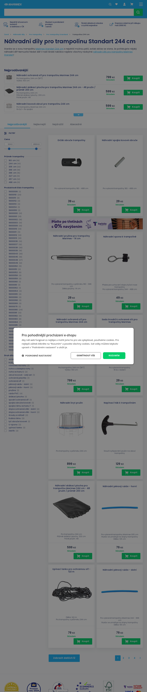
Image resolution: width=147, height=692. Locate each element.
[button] (37, 355)
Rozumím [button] (114, 355)
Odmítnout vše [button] (86, 355)
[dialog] (74, 346)
